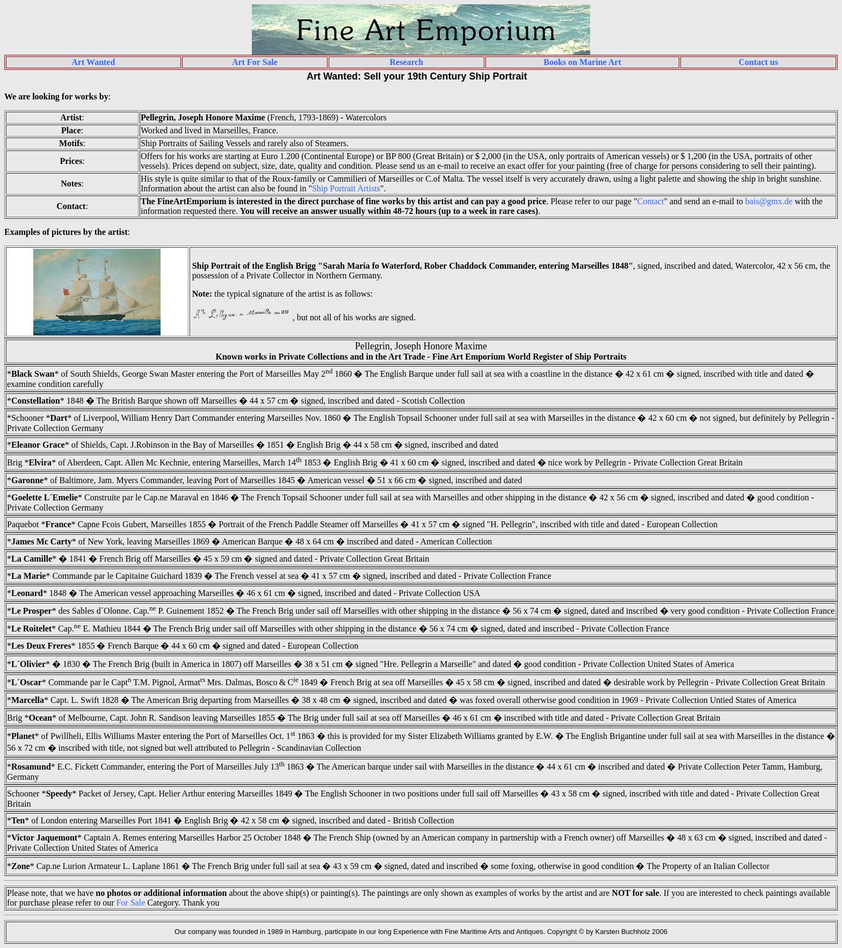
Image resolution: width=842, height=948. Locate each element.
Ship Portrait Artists (346, 188)
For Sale (130, 902)
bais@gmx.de (769, 201)
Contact (650, 201)
